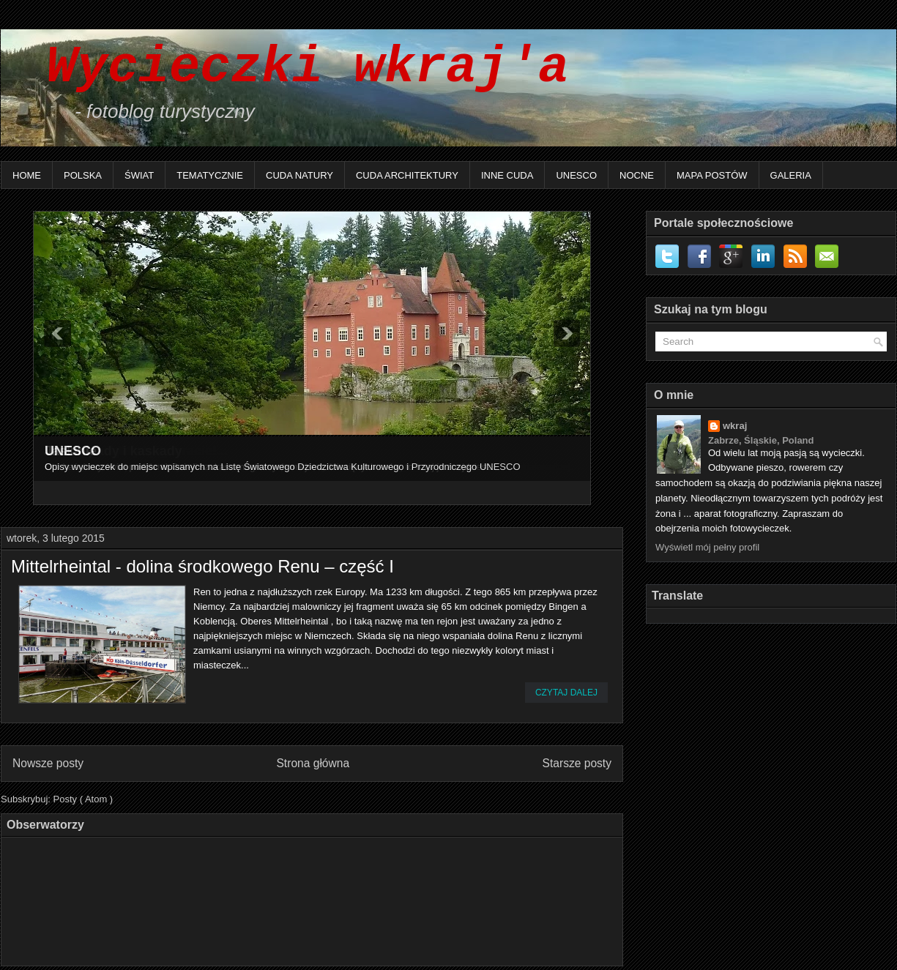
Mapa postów (712, 175)
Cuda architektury (407, 175)
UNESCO (576, 175)
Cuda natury (299, 175)
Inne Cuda (507, 175)
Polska (83, 175)
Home (26, 175)
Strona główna (312, 763)
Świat (139, 175)
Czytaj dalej (566, 692)
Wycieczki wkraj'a (292, 68)
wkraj (735, 425)
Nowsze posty (47, 763)
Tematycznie (209, 175)
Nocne (636, 175)
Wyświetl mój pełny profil (707, 547)
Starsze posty (577, 763)
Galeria (790, 175)
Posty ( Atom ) (83, 799)
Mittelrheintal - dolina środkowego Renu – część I (202, 566)
